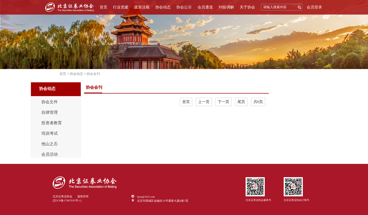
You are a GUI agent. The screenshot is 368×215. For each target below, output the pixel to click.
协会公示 (184, 7)
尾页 (241, 102)
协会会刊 (93, 74)
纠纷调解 (226, 7)
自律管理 (49, 112)
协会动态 (163, 7)
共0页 (258, 102)
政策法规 (142, 7)
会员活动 (49, 154)
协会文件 (49, 102)
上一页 (204, 102)
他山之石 (49, 144)
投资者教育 (51, 123)
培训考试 (49, 133)
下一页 (223, 102)
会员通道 (205, 7)
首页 (103, 7)
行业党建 (120, 7)
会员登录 (314, 7)
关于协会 (247, 7)
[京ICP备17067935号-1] (67, 200)
